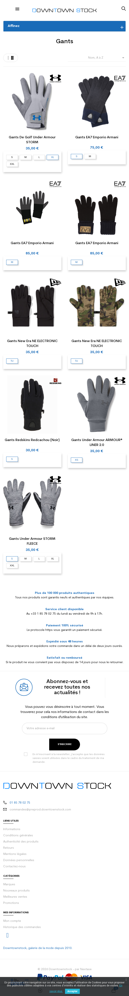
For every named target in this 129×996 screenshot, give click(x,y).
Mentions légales (15, 854)
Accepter (72, 991)
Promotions (11, 903)
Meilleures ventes (15, 897)
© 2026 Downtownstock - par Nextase (65, 969)
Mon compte (12, 921)
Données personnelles (18, 860)
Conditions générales (18, 835)
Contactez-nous (14, 866)
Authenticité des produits (21, 841)
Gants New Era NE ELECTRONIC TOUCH (32, 343)
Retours (8, 848)
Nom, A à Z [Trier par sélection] (107, 57)
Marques (9, 884)
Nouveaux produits (16, 890)
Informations (11, 829)
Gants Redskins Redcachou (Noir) (32, 440)
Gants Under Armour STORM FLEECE (32, 541)
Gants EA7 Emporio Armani (96, 137)
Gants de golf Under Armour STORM (32, 140)
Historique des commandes (22, 927)
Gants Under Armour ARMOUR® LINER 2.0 (96, 442)
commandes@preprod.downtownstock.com (40, 809)
